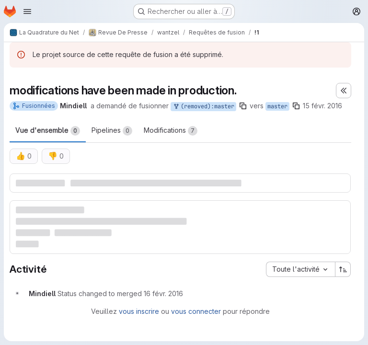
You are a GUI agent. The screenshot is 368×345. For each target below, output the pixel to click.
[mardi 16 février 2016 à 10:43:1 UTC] (163, 293)
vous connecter (196, 311)
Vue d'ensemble (47, 131)
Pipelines (112, 131)
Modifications (170, 131)
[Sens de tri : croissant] (343, 269)
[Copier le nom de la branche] (243, 106)
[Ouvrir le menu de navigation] (27, 11)
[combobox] (300, 269)
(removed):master (203, 107)
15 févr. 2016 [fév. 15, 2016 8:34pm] (322, 106)
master (277, 106)
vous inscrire (139, 311)
